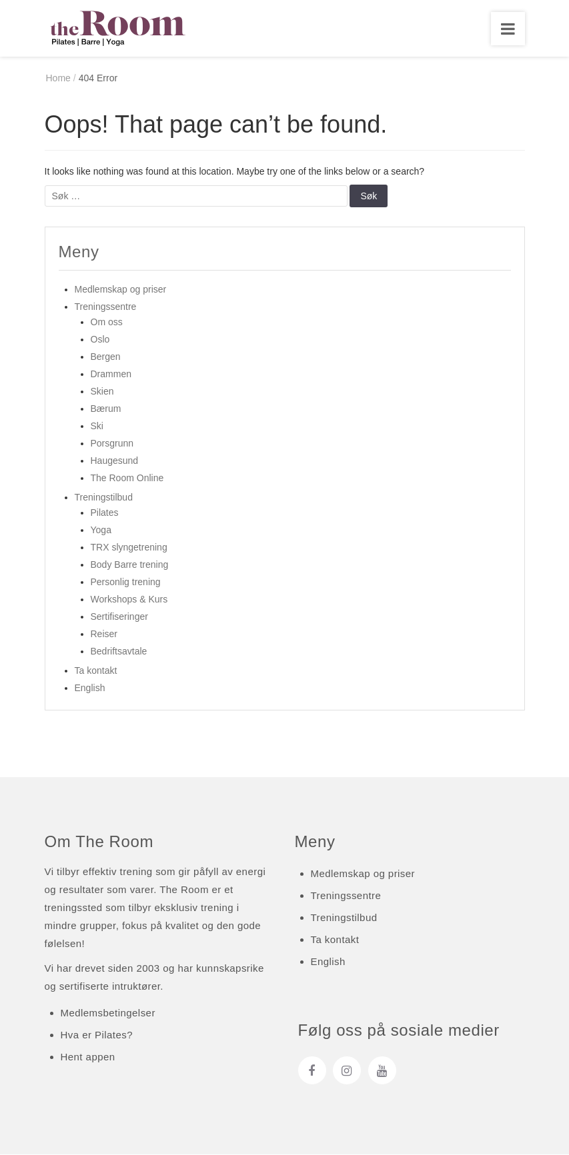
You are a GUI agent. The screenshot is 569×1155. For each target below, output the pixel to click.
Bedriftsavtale (119, 651)
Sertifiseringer (119, 617)
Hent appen (88, 1058)
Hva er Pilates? (97, 1036)
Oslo (100, 340)
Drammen (111, 374)
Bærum (106, 409)
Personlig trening (126, 582)
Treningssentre (106, 307)
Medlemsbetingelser (108, 1014)
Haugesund (115, 461)
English (90, 688)
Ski (97, 426)
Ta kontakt (96, 671)
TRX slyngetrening (129, 548)
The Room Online (127, 478)
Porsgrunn (112, 444)
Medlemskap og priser (121, 290)
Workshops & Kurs (129, 599)
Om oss (107, 322)
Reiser (104, 634)
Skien (102, 392)
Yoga (101, 530)
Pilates (105, 513)
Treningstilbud (104, 498)
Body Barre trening (130, 565)
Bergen (106, 357)
